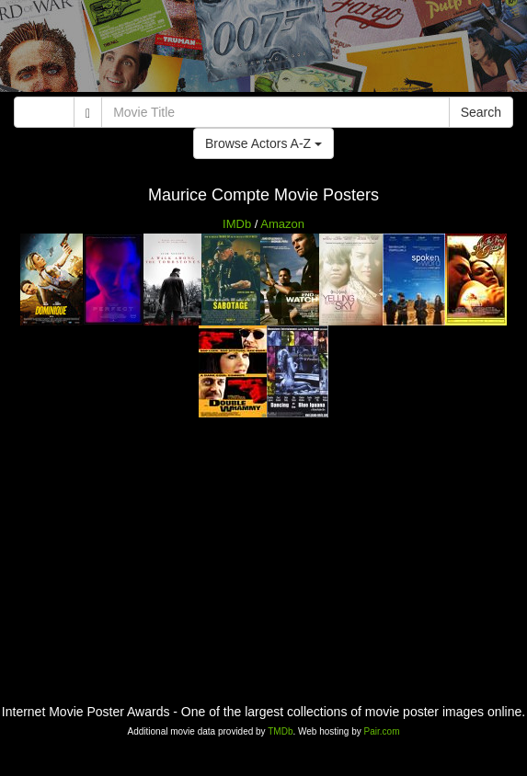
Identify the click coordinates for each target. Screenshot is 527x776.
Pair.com (382, 731)
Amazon (282, 224)
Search (481, 112)
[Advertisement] (263, 51)
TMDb (280, 731)
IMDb (237, 224)
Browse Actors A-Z (263, 143)
